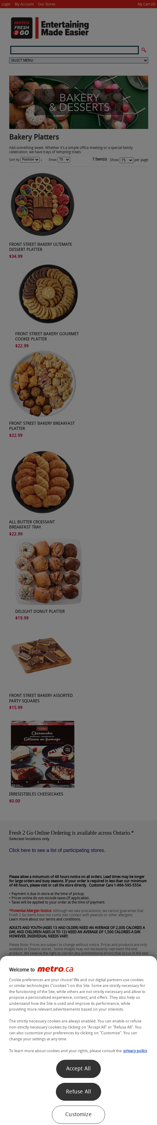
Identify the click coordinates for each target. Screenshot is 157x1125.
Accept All (78, 1068)
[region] (78, 1040)
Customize (78, 1114)
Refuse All (78, 1091)
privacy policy (135, 1051)
